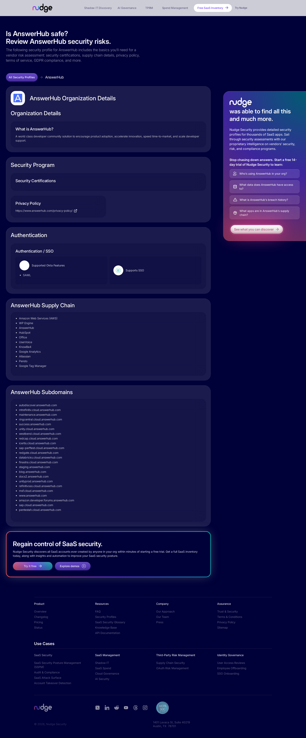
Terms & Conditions (229, 616)
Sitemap (222, 627)
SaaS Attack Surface (47, 677)
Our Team (162, 616)
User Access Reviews (231, 662)
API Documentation (107, 633)
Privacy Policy (226, 622)
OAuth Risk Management (172, 668)
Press (159, 622)
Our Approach (165, 611)
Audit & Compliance (47, 672)
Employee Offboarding (231, 668)
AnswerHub (54, 77)
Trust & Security (227, 611)
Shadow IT (102, 662)
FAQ (98, 611)
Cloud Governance (107, 673)
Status (38, 627)
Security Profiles (105, 616)
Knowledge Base (106, 627)
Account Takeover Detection (52, 683)
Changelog (41, 616)
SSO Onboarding (228, 673)
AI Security (102, 679)
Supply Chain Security (170, 662)
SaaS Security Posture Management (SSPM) (57, 665)
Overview (40, 611)
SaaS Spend (103, 668)
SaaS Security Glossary (110, 622)
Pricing (38, 622)
